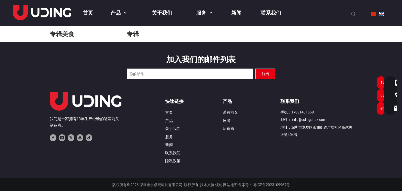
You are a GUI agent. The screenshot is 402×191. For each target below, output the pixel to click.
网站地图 (230, 185)
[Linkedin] (62, 137)
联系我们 (172, 153)
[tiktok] (89, 137)
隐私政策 (172, 161)
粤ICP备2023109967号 (271, 185)
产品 (169, 120)
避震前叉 (230, 112)
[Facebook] (53, 137)
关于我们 (172, 128)
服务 (169, 137)
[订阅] (265, 74)
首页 (169, 112)
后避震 (228, 128)
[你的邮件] (190, 74)
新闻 (169, 144)
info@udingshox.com (309, 120)
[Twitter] (71, 137)
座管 (226, 120)
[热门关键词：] (353, 14)
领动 (218, 185)
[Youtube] (80, 137)
